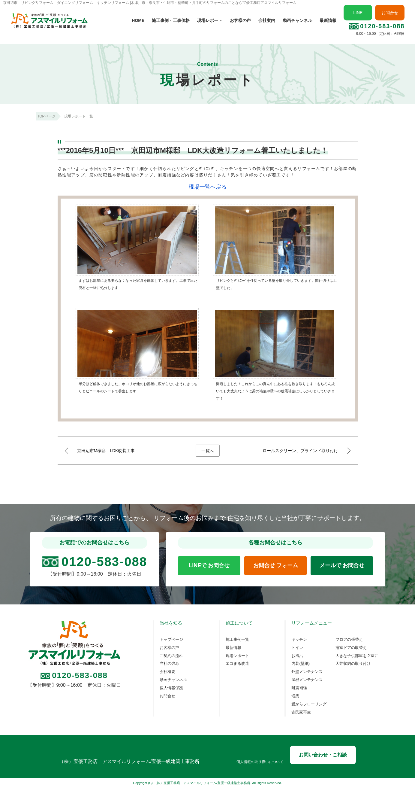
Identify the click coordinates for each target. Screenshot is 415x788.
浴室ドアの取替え (351, 648)
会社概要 (167, 672)
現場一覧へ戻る (208, 187)
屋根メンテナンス (307, 680)
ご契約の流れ (171, 656)
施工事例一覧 (237, 639)
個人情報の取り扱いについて (259, 762)
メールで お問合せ (342, 565)
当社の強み (169, 664)
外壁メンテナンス (307, 672)
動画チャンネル (297, 20)
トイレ (297, 648)
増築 (295, 696)
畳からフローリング (308, 704)
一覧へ (207, 451)
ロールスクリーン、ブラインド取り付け (300, 450)
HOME (138, 20)
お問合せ (389, 12)
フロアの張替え (349, 639)
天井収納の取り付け (353, 664)
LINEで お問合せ (209, 565)
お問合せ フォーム (275, 565)
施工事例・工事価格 (171, 20)
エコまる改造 (237, 664)
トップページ (171, 639)
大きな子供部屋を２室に (356, 656)
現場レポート (209, 20)
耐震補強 (299, 688)
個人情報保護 (171, 688)
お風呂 (297, 656)
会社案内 (266, 20)
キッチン (299, 639)
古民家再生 (301, 712)
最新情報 (328, 20)
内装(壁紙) (300, 664)
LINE (357, 12)
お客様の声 (240, 20)
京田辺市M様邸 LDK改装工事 (106, 450)
